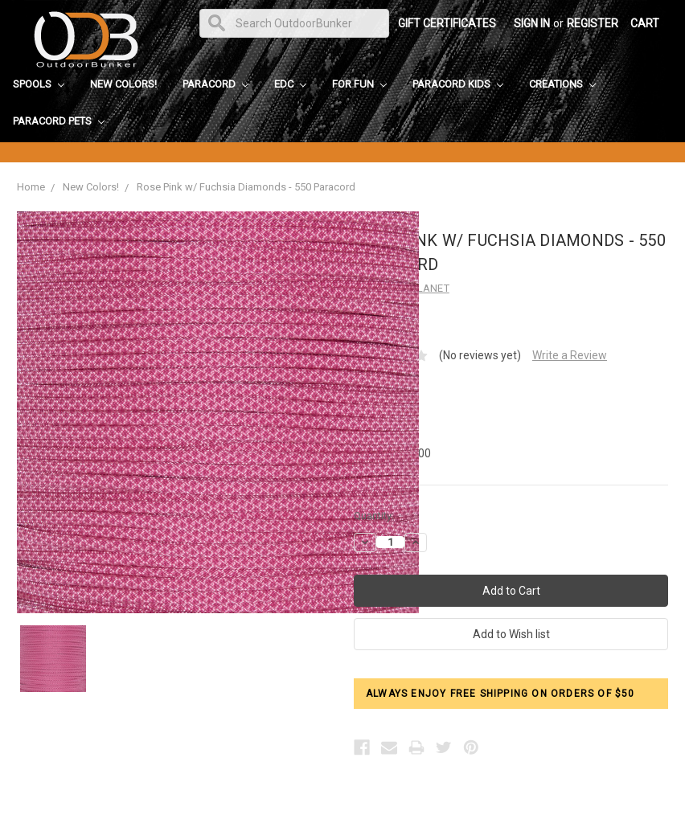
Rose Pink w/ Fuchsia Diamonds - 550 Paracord (246, 187)
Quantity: (374, 516)
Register (592, 23)
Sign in (532, 23)
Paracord (215, 84)
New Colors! (123, 84)
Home (31, 187)
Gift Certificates (447, 23)
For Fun (359, 84)
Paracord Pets (59, 121)
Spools (38, 84)
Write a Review (569, 355)
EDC (290, 84)
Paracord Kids (457, 84)
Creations (562, 84)
